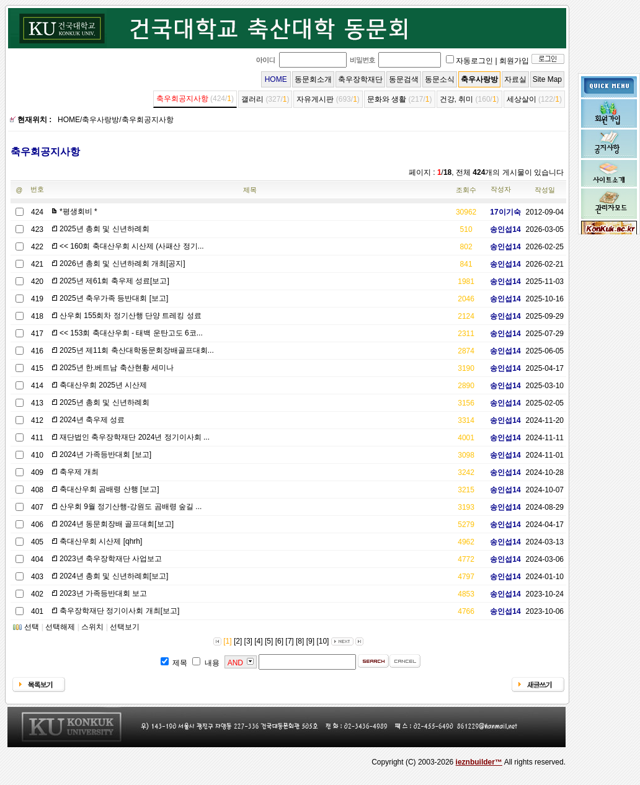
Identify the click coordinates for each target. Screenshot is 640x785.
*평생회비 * (78, 211)
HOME (276, 79)
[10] (322, 641)
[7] (289, 641)
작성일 (545, 189)
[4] (258, 641)
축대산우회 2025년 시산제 (103, 385)
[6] (279, 641)
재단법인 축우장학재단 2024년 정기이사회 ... (135, 437)
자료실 (515, 79)
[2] (238, 641)
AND (235, 663)
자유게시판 (315, 99)
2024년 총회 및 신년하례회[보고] (114, 576)
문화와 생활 (386, 99)
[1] (227, 641)
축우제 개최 (79, 472)
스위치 (92, 627)
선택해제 (60, 627)
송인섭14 (500, 229)
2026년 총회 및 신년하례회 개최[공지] (122, 263)
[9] (310, 641)
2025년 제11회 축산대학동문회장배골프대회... (137, 350)
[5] (269, 641)
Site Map (547, 79)
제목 (250, 189)
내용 (212, 663)
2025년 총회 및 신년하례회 (104, 228)
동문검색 (404, 79)
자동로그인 (474, 60)
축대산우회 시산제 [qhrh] (101, 541)
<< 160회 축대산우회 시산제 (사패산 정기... (132, 246)
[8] (300, 641)
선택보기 (125, 627)
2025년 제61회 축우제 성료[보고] (114, 281)
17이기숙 (500, 212)
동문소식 (440, 79)
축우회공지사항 (182, 98)
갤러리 (252, 99)
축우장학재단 (360, 79)
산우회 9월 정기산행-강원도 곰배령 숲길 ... (131, 506)
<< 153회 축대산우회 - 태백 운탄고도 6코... (131, 333)
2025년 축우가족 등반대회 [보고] (114, 298)
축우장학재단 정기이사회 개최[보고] (119, 610)
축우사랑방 (479, 79)
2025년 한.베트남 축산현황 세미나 (117, 367)
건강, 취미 (457, 99)
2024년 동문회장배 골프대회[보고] (117, 524)
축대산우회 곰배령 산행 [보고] (109, 489)
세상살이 (521, 99)
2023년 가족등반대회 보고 (103, 593)
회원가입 (514, 60)
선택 (31, 627)
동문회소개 (313, 79)
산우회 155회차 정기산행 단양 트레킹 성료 (131, 315)
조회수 (466, 189)
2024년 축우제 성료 (92, 419)
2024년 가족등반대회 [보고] (105, 454)
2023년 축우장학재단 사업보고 (111, 558)
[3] (248, 641)
